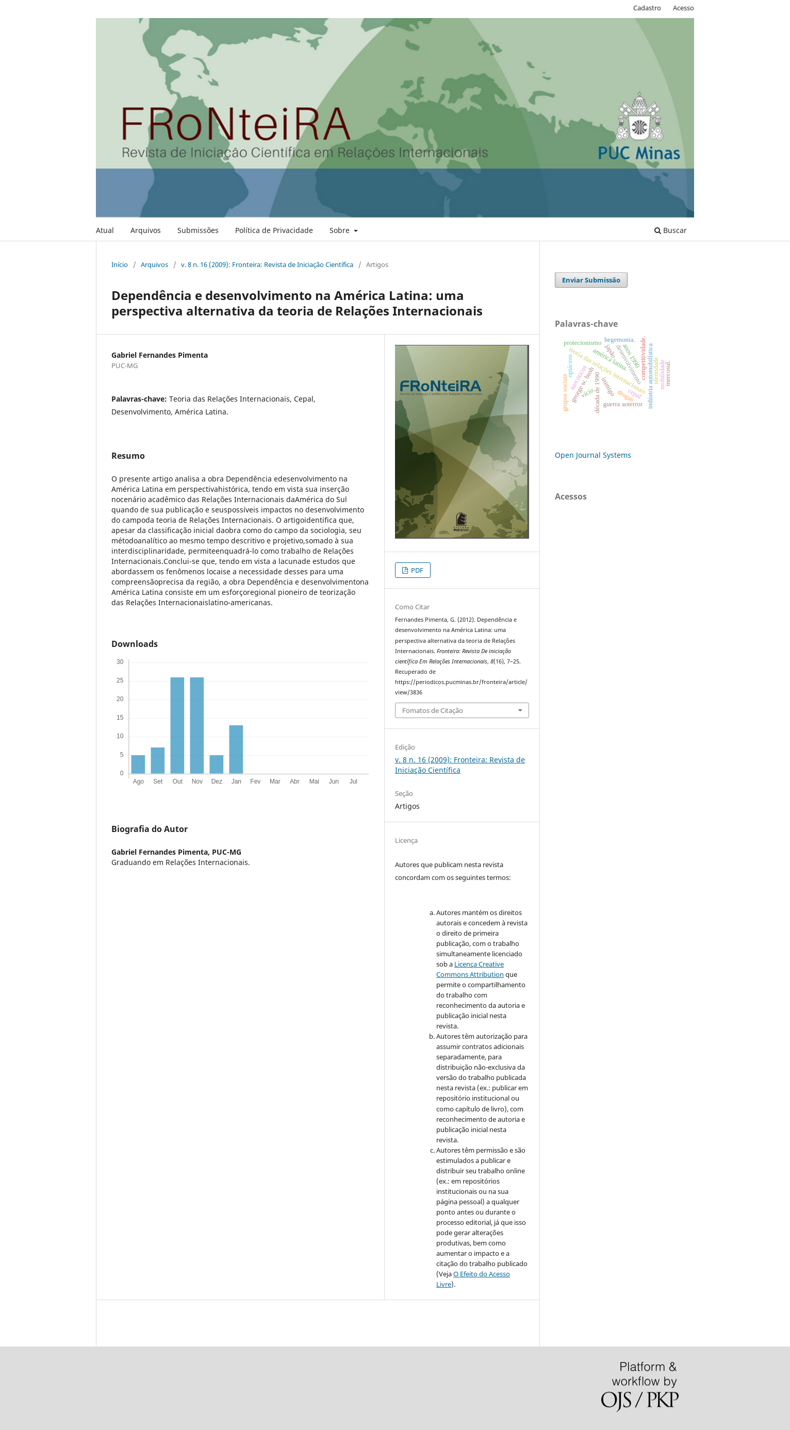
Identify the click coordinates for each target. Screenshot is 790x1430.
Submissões (198, 230)
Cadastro (647, 7)
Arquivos (145, 230)
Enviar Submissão (591, 280)
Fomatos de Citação (432, 710)
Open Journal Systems (593, 455)
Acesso (683, 7)
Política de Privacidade (274, 230)
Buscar (670, 230)
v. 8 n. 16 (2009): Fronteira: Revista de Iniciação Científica (267, 264)
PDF (416, 570)
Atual (105, 230)
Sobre (341, 230)
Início (119, 264)
